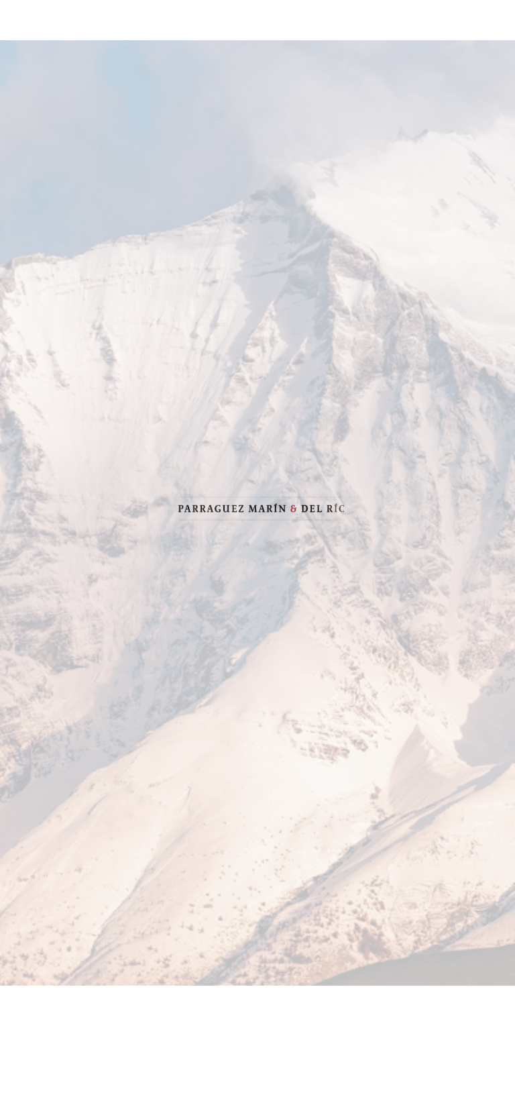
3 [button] (277, 1068)
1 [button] (237, 1068)
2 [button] (257, 1068)
